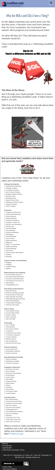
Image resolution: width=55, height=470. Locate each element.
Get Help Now (7, 446)
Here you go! (17, 434)
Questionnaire (7, 448)
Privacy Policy (7, 467)
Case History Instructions (11, 450)
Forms (22, 450)
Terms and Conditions (10, 469)
